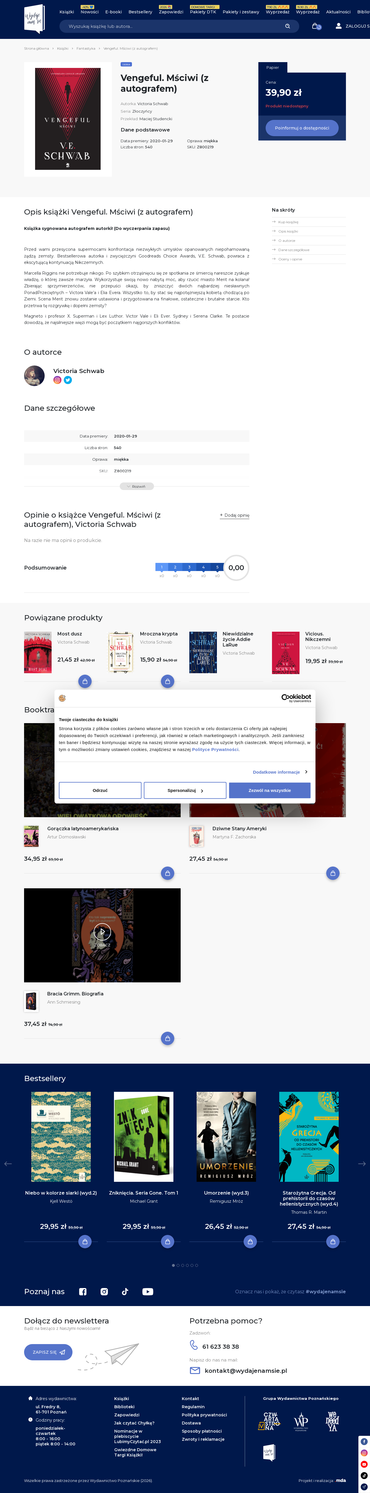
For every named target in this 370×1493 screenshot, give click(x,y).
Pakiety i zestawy (241, 12)
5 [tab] (192, 1265)
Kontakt (190, 1398)
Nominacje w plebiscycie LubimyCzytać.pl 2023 (137, 1436)
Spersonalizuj (185, 790)
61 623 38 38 (214, 1346)
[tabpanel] (61, 1167)
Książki (66, 12)
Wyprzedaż (277, 12)
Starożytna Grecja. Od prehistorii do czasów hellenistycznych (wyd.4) (309, 1198)
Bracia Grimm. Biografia (75, 994)
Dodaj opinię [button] (236, 515)
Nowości (90, 12)
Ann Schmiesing (63, 1002)
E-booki (113, 12)
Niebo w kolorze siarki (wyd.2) (61, 1193)
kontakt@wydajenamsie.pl (238, 1370)
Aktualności (338, 12)
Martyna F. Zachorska (234, 837)
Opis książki (288, 231)
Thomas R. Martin (309, 1212)
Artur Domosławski (66, 837)
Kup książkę (288, 222)
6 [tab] (196, 1265)
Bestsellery (140, 12)
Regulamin (193, 1406)
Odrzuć (100, 790)
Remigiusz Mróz (226, 1201)
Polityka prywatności (204, 1415)
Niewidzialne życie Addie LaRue (238, 639)
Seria (126, 64)
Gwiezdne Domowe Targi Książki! (135, 1452)
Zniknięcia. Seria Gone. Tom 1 (143, 1193)
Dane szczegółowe (293, 250)
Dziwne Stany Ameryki (239, 828)
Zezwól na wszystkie (270, 790)
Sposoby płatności (202, 1431)
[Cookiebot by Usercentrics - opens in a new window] (285, 698)
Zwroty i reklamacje (203, 1439)
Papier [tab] (272, 67)
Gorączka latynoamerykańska (83, 828)
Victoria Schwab (152, 103)
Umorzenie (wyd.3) (226, 1193)
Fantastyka (86, 48)
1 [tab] (173, 1265)
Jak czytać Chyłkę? (134, 1423)
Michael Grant (144, 1201)
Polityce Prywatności (215, 749)
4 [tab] (187, 1265)
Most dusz (69, 634)
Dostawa (191, 1423)
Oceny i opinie (290, 259)
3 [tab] (182, 1265)
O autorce (286, 240)
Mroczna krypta (159, 634)
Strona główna (36, 48)
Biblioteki (124, 1406)
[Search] (167, 26)
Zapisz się (49, 1352)
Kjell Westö (61, 1201)
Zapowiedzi (171, 12)
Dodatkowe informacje (276, 771)
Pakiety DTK (203, 12)
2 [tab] (178, 1265)
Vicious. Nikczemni (318, 636)
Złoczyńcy (142, 111)
